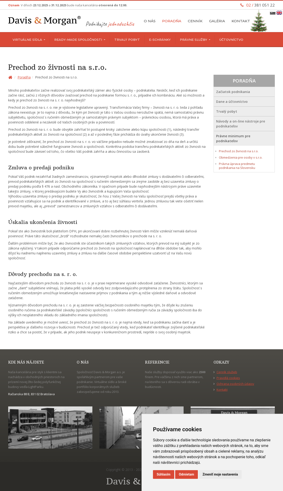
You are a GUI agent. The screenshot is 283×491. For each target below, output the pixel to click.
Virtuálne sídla (28, 39)
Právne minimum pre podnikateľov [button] (233, 138)
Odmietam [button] (186, 474)
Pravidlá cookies (228, 378)
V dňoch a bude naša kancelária (74, 5)
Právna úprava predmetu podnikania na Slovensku (237, 166)
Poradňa (171, 21)
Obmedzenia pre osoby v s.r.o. (240, 157)
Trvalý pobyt (127, 39)
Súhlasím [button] (164, 474)
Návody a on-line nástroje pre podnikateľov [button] (240, 123)
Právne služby (194, 39)
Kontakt (241, 21)
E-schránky (160, 39)
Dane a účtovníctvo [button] (232, 101)
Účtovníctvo (231, 39)
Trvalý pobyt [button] (226, 111)
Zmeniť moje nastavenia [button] (220, 474)
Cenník (195, 21)
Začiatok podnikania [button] (233, 91)
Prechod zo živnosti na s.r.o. (238, 151)
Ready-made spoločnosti (78, 39)
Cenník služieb (227, 372)
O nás (150, 21)
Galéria (217, 21)
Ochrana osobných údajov (235, 384)
